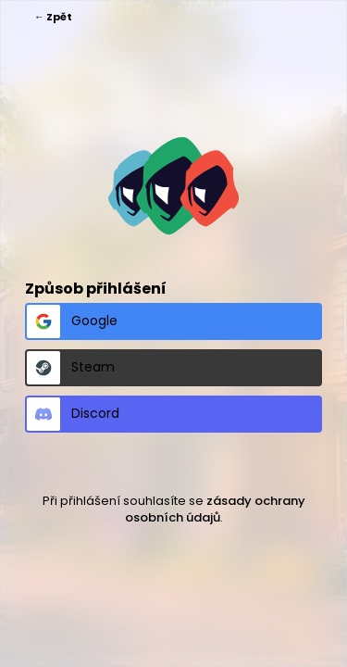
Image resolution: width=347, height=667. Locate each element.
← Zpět (53, 16)
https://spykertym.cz (173, 186)
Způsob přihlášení (96, 288)
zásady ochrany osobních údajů (215, 509)
